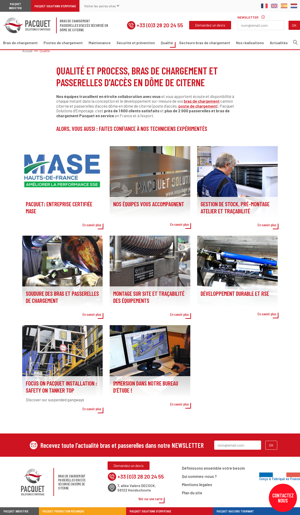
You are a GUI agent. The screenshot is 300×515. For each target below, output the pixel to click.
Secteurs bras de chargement (204, 42)
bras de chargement (202, 101)
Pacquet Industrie (15, 6)
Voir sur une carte (150, 498)
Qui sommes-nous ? (199, 476)
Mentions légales (197, 484)
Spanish (284, 6)
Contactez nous (283, 497)
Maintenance (100, 42)
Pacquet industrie (16, 511)
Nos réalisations (250, 42)
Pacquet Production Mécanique (63, 511)
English (274, 6)
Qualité (167, 42)
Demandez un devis (210, 25)
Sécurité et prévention (135, 42)
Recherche (295, 42)
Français (264, 6)
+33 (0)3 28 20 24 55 (155, 25)
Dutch (294, 6)
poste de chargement (197, 106)
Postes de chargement (63, 42)
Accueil (27, 51)
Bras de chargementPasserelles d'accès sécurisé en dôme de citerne (84, 25)
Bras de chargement (20, 42)
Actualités (279, 42)
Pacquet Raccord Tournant (235, 511)
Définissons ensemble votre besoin (213, 468)
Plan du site (192, 492)
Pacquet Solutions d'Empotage (55, 6)
